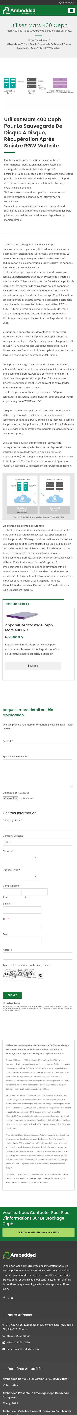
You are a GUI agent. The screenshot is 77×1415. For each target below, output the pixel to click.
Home (31, 40)
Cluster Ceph (11, 1178)
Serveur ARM (12, 1182)
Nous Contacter (41, 1182)
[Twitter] (7, 1298)
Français (69, 2)
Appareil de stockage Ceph (29, 1178)
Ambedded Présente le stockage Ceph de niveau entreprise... (35, 1395)
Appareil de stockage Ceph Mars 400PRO (29, 627)
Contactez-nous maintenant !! (38, 1232)
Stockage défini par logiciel (54, 1178)
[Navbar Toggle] (71, 10)
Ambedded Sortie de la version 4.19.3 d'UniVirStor (35, 1379)
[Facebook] (4, 1298)
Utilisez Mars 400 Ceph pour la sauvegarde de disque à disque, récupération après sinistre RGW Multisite (39, 46)
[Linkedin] (12, 1298)
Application (42, 40)
